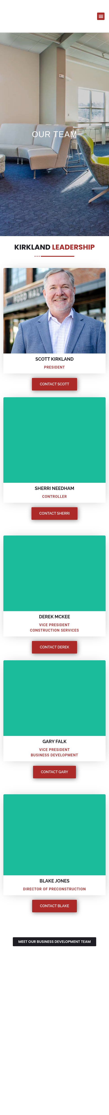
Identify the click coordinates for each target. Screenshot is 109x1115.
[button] (101, 16)
